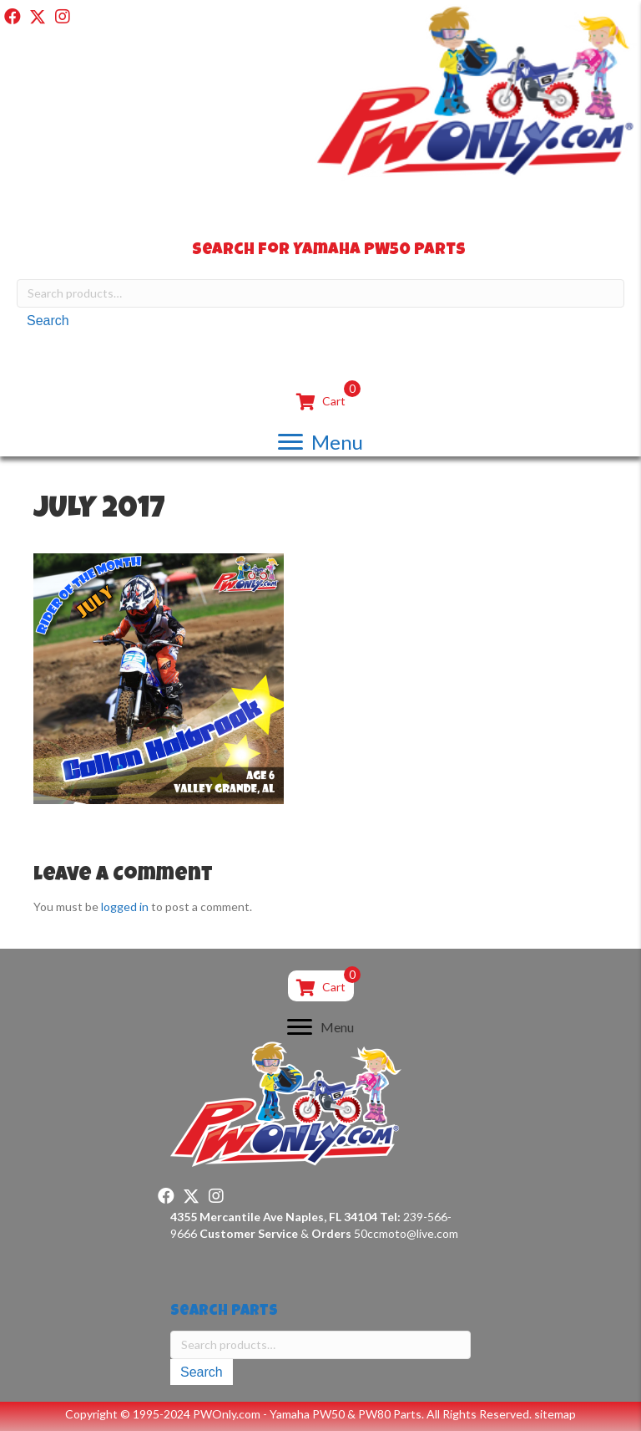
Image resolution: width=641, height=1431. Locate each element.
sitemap (555, 1414)
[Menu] (320, 441)
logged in (125, 906)
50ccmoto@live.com (406, 1233)
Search (48, 320)
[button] (12, 16)
